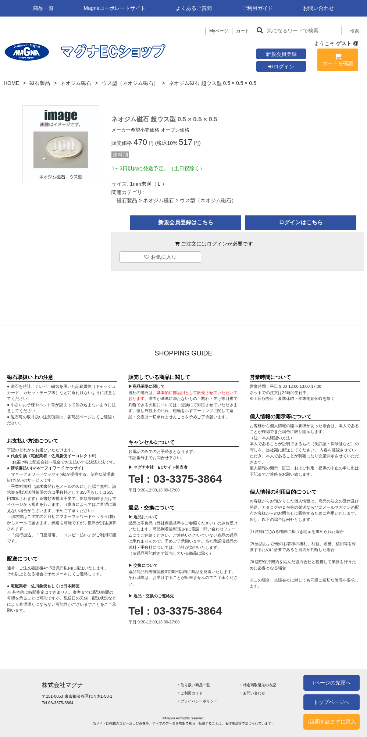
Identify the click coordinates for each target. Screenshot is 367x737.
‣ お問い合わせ (252, 693)
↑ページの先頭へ (331, 683)
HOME (11, 83)
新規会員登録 (281, 54)
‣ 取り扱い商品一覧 (194, 685)
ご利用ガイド (257, 8)
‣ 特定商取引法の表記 (258, 685)
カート (242, 30)
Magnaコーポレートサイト (115, 8)
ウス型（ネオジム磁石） (130, 83)
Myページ (218, 30)
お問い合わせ (318, 8)
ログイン (281, 66)
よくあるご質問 (194, 8)
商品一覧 (43, 8)
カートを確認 (337, 61)
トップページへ (331, 702)
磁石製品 (39, 83)
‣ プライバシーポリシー (197, 701)
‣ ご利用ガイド (190, 693)
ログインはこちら (301, 222)
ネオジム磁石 (75, 83)
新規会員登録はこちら (185, 222)
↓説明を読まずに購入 (331, 722)
